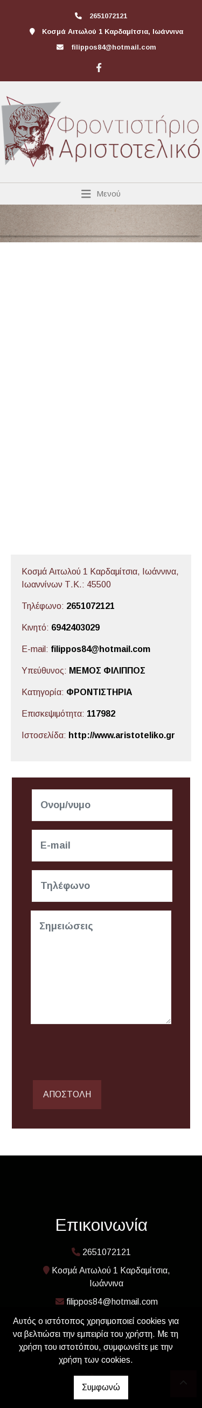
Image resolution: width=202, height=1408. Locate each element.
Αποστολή (67, 1094)
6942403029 (75, 627)
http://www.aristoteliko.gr (121, 735)
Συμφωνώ (101, 1387)
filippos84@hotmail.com (113, 47)
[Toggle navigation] (101, 194)
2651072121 (90, 606)
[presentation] (112, 1054)
